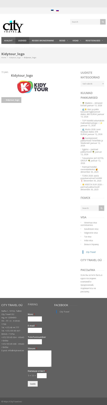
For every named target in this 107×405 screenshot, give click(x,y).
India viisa (88, 240)
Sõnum (32, 348)
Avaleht (8, 40)
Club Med (24, 47)
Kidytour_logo (15, 57)
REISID (62, 40)
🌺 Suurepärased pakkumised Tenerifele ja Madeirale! (92, 140)
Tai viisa (87, 236)
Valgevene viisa (91, 232)
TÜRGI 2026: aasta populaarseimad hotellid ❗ (91, 178)
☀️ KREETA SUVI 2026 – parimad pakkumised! (92, 185)
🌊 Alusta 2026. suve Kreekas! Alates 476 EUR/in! (91, 132)
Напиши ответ (37, 371)
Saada (32, 384)
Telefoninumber (37, 337)
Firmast (39, 47)
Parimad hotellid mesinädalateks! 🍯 (89, 168)
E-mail (32, 325)
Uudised (22, 40)
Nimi (31, 314)
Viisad (75, 40)
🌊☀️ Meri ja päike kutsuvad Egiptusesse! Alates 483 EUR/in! (90, 112)
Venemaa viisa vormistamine (89, 223)
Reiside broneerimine (43, 40)
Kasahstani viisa (91, 229)
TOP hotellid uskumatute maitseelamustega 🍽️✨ (92, 121)
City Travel (91, 252)
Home (3, 57)
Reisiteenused (93, 40)
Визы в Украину (91, 244)
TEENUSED (9, 47)
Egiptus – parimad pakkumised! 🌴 (89, 150)
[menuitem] (52, 10)
